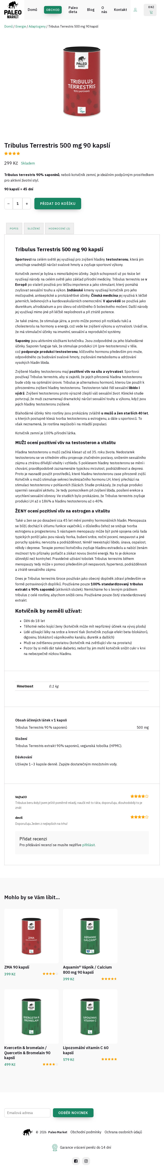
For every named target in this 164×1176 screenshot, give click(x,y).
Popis (14, 228)
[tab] (14, 228)
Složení (34, 228)
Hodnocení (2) (61, 228)
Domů (8, 26)
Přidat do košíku (58, 203)
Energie (20, 26)
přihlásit (88, 844)
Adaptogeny (37, 26)
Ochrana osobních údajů (123, 1132)
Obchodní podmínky (86, 1132)
